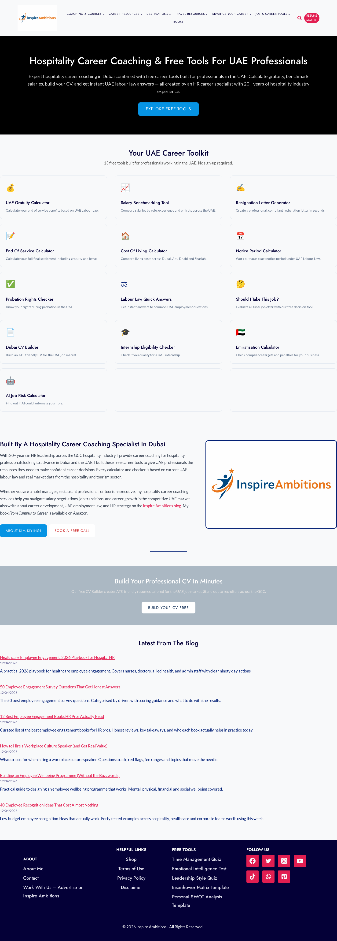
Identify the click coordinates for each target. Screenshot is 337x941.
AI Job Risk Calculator (26, 395)
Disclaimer (131, 887)
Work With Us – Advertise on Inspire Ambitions (53, 891)
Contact (31, 878)
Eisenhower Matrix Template (200, 887)
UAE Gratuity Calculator (28, 203)
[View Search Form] (299, 18)
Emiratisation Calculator (257, 347)
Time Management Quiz (196, 859)
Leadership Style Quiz (194, 878)
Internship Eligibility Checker (148, 347)
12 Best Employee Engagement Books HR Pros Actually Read (52, 716)
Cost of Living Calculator (144, 251)
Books (178, 22)
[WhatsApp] (268, 876)
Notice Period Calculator (258, 251)
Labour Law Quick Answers (146, 299)
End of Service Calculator (30, 251)
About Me (33, 868)
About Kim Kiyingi (23, 530)
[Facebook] (252, 861)
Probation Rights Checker (30, 299)
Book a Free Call (72, 530)
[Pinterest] (284, 876)
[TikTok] (252, 876)
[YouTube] (300, 861)
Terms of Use (131, 868)
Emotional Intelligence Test (199, 868)
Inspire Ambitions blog (162, 505)
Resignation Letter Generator (263, 203)
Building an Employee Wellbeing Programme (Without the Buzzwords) (60, 775)
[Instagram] (284, 861)
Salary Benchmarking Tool (145, 203)
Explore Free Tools (168, 109)
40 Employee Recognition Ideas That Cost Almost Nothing (49, 805)
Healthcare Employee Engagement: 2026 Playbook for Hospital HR (57, 657)
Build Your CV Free (168, 607)
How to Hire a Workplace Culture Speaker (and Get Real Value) (53, 745)
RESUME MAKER (311, 17)
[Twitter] (268, 861)
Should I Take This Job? (257, 299)
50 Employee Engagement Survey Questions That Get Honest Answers (60, 686)
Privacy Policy (131, 878)
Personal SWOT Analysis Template (197, 901)
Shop (131, 859)
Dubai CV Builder (22, 347)
